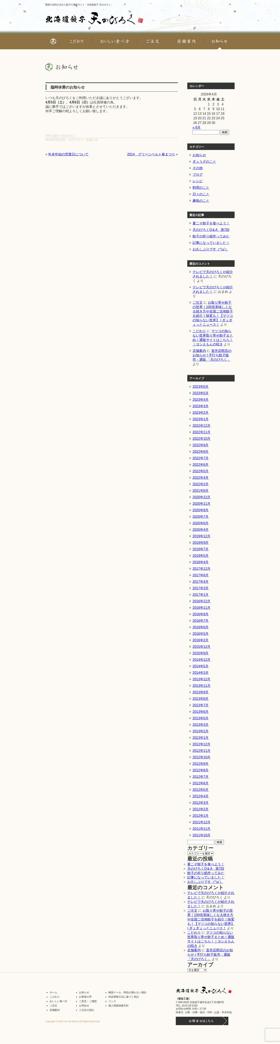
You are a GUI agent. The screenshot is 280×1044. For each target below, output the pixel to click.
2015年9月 (201, 653)
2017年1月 (201, 594)
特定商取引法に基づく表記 (123, 996)
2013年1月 (201, 737)
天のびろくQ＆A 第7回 (211, 230)
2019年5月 (201, 555)
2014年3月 (201, 672)
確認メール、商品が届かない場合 (127, 992)
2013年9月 (201, 692)
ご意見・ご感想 (88, 1001)
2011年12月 (201, 822)
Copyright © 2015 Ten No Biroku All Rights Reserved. (72, 1021)
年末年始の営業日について (68, 154)
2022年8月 (201, 451)
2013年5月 (201, 718)
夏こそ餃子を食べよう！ (211, 223)
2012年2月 (201, 809)
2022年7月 (201, 458)
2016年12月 (201, 601)
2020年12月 (201, 497)
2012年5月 (201, 789)
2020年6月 (201, 523)
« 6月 (197, 127)
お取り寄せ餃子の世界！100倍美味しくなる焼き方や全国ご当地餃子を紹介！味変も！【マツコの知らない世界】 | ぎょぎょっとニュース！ (210, 919)
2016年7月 (201, 620)
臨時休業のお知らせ (68, 87)
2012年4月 (201, 796)
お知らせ (92, 139)
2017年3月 (201, 588)
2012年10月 (201, 757)
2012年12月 (201, 744)
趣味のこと (201, 200)
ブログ (198, 174)
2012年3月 (201, 802)
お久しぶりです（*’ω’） (210, 249)
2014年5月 (201, 666)
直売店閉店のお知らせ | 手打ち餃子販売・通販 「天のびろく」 (212, 355)
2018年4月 (201, 562)
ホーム (53, 992)
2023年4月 (201, 399)
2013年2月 (201, 731)
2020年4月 (201, 529)
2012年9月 (201, 763)
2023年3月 (201, 406)
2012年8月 (201, 770)
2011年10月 (201, 835)
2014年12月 (201, 659)
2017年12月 (201, 568)
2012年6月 (201, 783)
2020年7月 (201, 516)
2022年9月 (201, 445)
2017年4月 (201, 581)
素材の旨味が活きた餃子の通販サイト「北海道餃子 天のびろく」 (79, 4)
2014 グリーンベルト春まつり (151, 154)
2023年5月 (201, 393)
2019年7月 (201, 549)
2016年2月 (201, 640)
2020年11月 (201, 503)
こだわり (199, 331)
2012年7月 (201, 776)
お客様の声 (85, 996)
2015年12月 (201, 646)
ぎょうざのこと (204, 161)
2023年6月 (201, 386)
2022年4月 (201, 477)
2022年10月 (201, 438)
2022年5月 (201, 471)
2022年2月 (201, 484)
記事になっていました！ (211, 243)
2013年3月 (201, 724)
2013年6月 (201, 711)
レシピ (198, 181)
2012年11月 (201, 750)
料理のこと (201, 187)
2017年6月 (201, 575)
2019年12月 (201, 536)
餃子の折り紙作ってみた (211, 236)
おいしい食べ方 (58, 1001)
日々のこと (201, 194)
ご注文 (198, 302)
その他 (198, 168)
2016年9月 (201, 614)
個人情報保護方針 (118, 1005)
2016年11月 (201, 607)
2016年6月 (201, 627)
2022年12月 (201, 425)
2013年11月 (201, 685)
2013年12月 (201, 679)
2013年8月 (201, 698)
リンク (112, 1001)
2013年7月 (201, 705)
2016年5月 (201, 633)
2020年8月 (201, 510)
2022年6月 (201, 464)
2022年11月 (201, 432)
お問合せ (84, 1005)
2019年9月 (201, 542)
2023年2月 (201, 412)
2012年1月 (201, 815)
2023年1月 (201, 419)
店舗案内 (199, 351)
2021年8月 (201, 490)
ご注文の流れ (86, 1010)
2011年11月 (201, 829)
